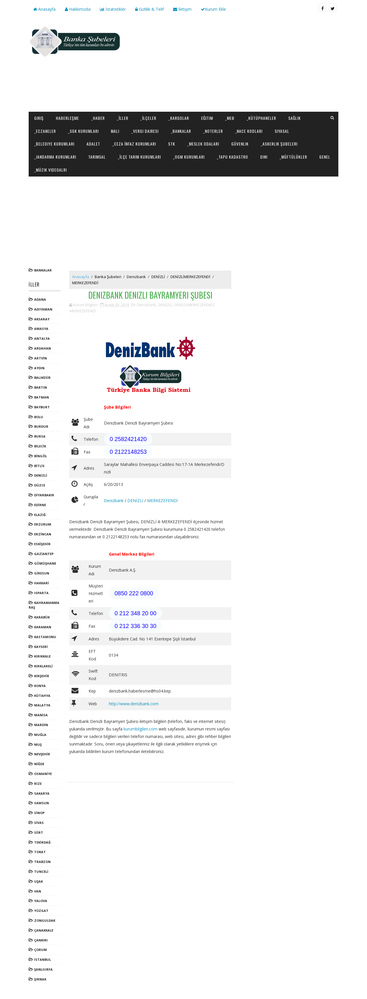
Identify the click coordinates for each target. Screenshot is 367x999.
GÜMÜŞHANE (45, 563)
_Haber (98, 118)
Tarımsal (97, 157)
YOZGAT (41, 910)
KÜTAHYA (42, 695)
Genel (324, 157)
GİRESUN (41, 573)
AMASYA (41, 328)
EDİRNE (40, 505)
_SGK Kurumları (83, 131)
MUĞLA (40, 734)
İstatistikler (113, 9)
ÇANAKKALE (43, 930)
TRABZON (42, 862)
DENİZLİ (40, 475)
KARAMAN (42, 627)
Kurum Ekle (213, 9)
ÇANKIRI (41, 940)
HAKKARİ (41, 583)
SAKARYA (41, 793)
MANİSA (41, 715)
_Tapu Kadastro (232, 157)
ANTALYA (42, 338)
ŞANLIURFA (43, 969)
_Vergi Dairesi (145, 131)
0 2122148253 (128, 452)
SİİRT (38, 832)
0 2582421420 (128, 439)
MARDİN (41, 725)
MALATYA (42, 705)
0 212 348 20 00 (136, 613)
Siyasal (282, 131)
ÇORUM (40, 949)
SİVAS (39, 822)
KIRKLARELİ (43, 666)
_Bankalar (181, 131)
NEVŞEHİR (42, 754)
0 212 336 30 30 (136, 626)
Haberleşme (67, 118)
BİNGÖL (40, 456)
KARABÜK (42, 617)
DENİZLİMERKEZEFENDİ (190, 276)
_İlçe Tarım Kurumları (139, 157)
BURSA (39, 436)
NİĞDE (39, 764)
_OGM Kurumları (189, 157)
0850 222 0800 (134, 593)
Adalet (93, 144)
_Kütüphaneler (261, 118)
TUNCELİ (41, 871)
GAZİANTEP (44, 554)
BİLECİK (40, 446)
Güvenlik (240, 144)
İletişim (182, 9)
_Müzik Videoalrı (50, 170)
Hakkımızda (78, 9)
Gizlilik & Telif (149, 9)
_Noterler (213, 131)
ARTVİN (40, 358)
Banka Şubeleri (108, 276)
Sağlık (294, 118)
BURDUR (41, 426)
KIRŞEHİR (41, 676)
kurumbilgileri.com (140, 729)
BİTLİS (39, 466)
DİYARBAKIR (44, 495)
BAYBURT (42, 407)
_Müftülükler (293, 157)
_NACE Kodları (249, 131)
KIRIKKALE (42, 656)
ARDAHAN (42, 348)
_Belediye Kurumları (54, 144)
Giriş (39, 118)
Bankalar (43, 270)
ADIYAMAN (43, 309)
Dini (263, 157)
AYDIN (39, 368)
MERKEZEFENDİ (85, 282)
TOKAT (40, 852)
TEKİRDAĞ (42, 842)
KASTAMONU (45, 637)
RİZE (38, 783)
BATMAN (41, 397)
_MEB (229, 118)
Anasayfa (44, 9)
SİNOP (39, 813)
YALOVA (40, 901)
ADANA (40, 299)
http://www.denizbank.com (134, 703)
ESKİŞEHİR (42, 544)
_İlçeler (148, 118)
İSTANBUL (42, 959)
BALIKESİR (42, 377)
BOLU (38, 417)
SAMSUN (41, 803)
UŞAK (38, 881)
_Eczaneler (45, 131)
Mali (115, 131)
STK (171, 144)
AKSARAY (41, 319)
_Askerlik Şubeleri (279, 144)
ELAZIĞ (40, 515)
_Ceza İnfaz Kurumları (134, 144)
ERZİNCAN (42, 534)
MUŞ (38, 744)
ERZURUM (42, 524)
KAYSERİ (41, 646)
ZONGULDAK (44, 920)
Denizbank (136, 276)
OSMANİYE (43, 774)
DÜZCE (39, 485)
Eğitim (207, 118)
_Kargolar (178, 118)
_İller (122, 118)
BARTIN (40, 387)
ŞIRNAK (40, 979)
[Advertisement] (232, 65)
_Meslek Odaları (203, 144)
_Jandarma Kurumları (55, 157)
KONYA (40, 686)
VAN (37, 891)
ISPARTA (41, 593)
